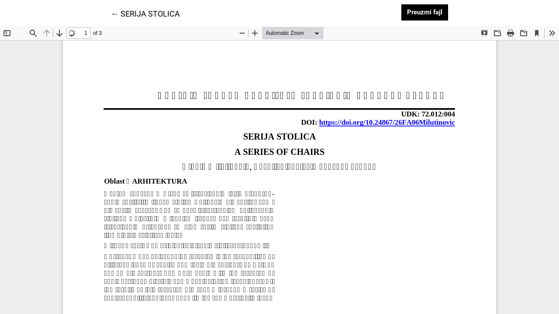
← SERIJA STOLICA (145, 13)
